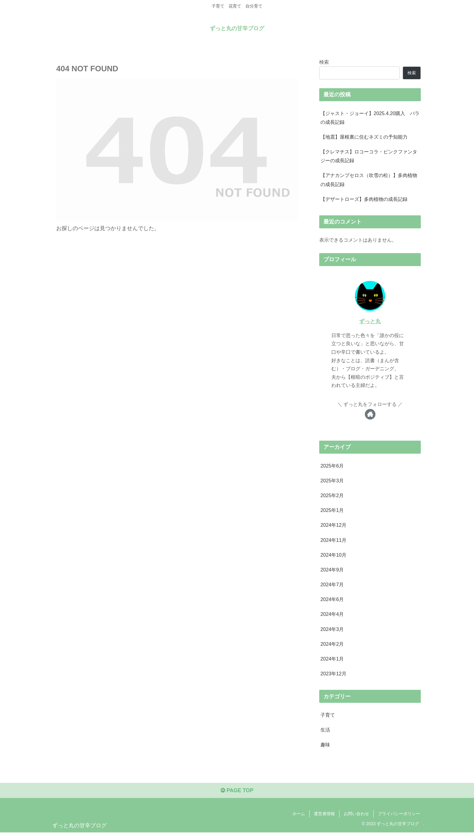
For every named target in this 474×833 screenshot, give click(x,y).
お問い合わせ (356, 814)
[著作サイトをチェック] (370, 414)
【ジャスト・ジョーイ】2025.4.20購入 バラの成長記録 (370, 117)
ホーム (298, 814)
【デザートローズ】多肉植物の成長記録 (363, 199)
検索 (324, 61)
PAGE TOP (237, 791)
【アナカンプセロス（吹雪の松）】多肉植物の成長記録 (368, 179)
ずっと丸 (370, 321)
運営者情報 (324, 814)
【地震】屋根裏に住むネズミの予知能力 (363, 137)
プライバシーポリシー (399, 814)
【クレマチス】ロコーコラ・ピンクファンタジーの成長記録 (368, 156)
